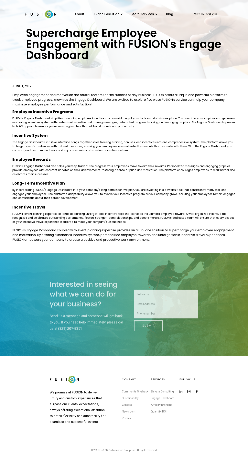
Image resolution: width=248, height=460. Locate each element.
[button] (108, 14)
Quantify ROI (159, 411)
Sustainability (130, 398)
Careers (127, 404)
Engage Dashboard (162, 398)
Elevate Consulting (162, 391)
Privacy (126, 418)
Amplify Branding (161, 404)
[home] (41, 14)
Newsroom (128, 411)
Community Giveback (135, 391)
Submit (148, 334)
